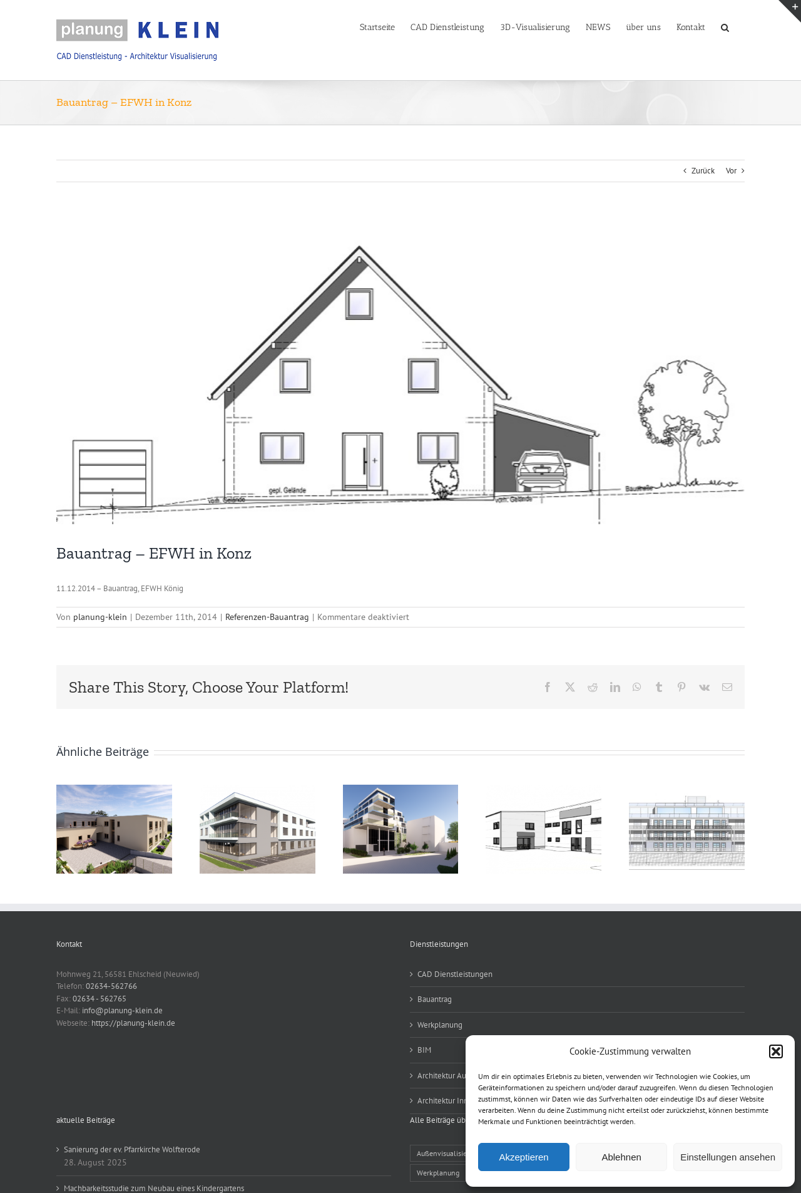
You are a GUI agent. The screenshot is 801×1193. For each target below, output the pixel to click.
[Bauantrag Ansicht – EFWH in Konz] (400, 372)
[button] (776, 1051)
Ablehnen (621, 1157)
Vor (731, 170)
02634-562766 (111, 986)
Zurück (703, 170)
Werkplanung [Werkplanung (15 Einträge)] (438, 1172)
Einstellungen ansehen (727, 1157)
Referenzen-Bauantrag (267, 616)
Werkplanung (439, 1025)
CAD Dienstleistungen (454, 974)
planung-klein (100, 616)
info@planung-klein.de (122, 1010)
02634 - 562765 (99, 998)
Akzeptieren (523, 1157)
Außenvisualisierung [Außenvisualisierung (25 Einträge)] (449, 1153)
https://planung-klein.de (133, 1023)
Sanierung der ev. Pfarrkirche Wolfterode (132, 1149)
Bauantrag (434, 999)
